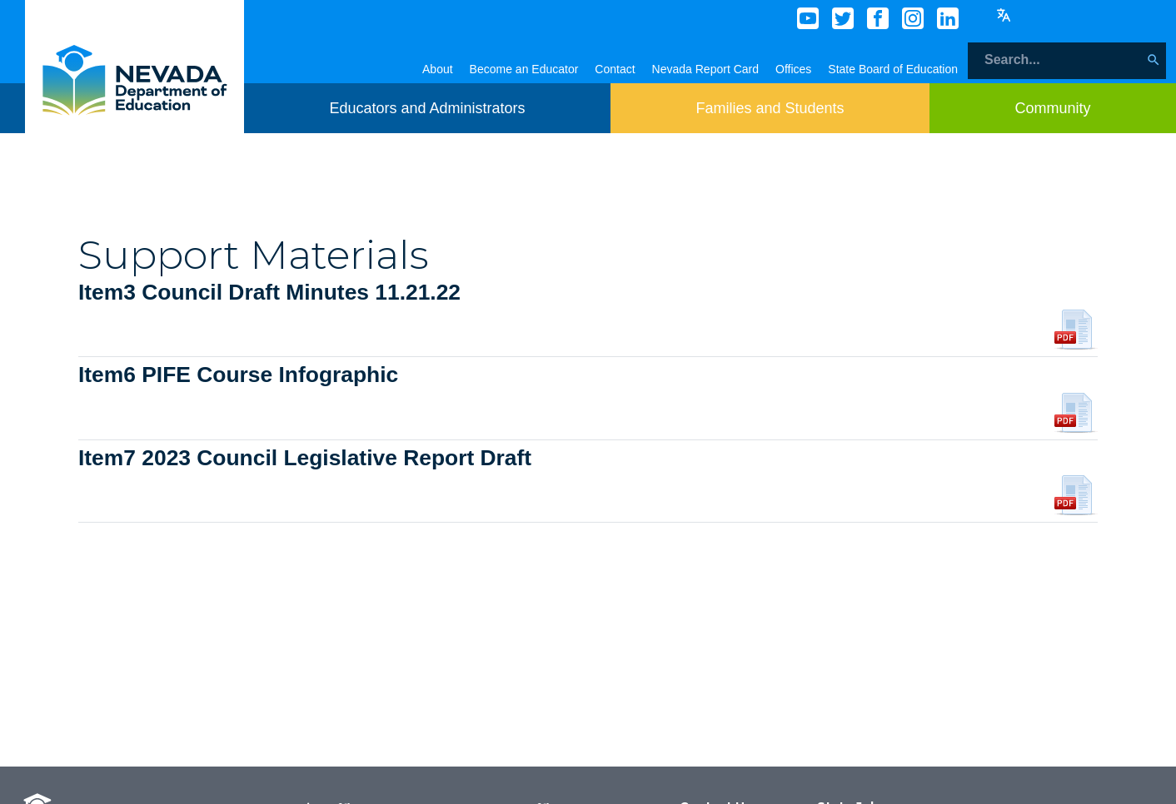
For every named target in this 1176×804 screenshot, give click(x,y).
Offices (793, 69)
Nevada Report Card (705, 69)
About (437, 69)
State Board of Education (893, 69)
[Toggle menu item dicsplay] (426, 108)
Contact (615, 69)
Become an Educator (524, 69)
